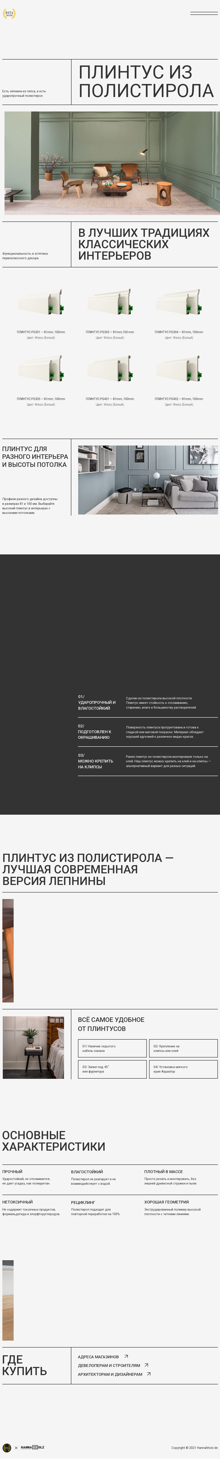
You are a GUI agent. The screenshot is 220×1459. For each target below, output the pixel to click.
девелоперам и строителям (109, 1365)
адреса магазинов (98, 1356)
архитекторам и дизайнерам (110, 1374)
